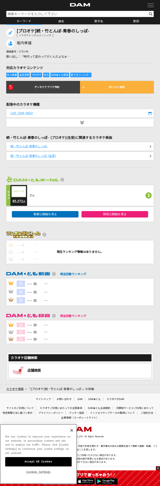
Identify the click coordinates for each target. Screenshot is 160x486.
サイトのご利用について (20, 408)
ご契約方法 (147, 413)
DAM (80, 399)
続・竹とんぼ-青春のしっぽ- (29, 146)
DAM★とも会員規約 (99, 408)
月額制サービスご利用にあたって (135, 408)
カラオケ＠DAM (115, 399)
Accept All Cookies (38, 477)
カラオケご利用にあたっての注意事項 (61, 408)
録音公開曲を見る (114, 214)
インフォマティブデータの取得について (112, 413)
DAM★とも (94, 399)
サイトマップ (43, 399)
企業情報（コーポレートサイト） (80, 417)
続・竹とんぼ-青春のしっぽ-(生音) (33, 155)
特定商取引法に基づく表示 (17, 413)
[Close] (71, 446)
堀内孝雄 (24, 43)
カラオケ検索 (15, 389)
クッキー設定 (76, 413)
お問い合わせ (64, 399)
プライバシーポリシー (50, 413)
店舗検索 (34, 370)
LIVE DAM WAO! (21, 113)
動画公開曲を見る (45, 214)
